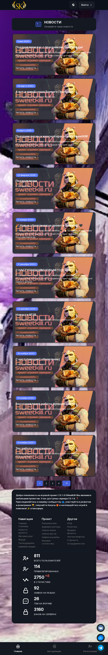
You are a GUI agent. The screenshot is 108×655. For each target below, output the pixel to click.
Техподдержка (26, 543)
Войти (86, 4)
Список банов (49, 530)
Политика (72, 527)
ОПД (69, 523)
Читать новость (27, 67)
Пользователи (49, 523)
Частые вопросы (76, 536)
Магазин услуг (25, 536)
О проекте (72, 540)
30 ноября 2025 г (26, 353)
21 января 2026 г (25, 219)
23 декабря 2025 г (27, 309)
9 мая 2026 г (23, 41)
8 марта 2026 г (25, 130)
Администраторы (51, 527)
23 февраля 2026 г (26, 175)
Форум (22, 539)
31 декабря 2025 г (26, 264)
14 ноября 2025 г (26, 442)
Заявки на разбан (50, 537)
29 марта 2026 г (25, 86)
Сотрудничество (76, 543)
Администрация (26, 546)
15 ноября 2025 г (26, 398)
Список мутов (49, 533)
